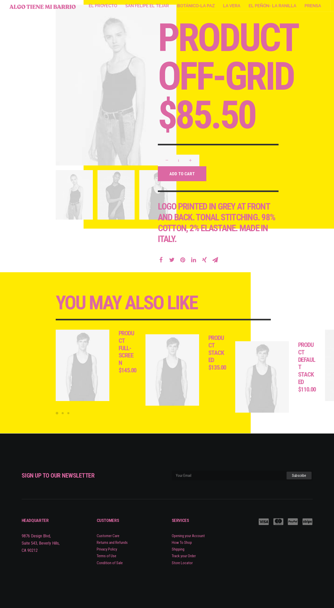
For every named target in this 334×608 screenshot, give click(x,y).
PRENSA (313, 5)
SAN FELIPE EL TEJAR (147, 5)
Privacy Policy (107, 549)
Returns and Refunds (112, 542)
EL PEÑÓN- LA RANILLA (272, 5)
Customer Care (108, 536)
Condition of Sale (110, 563)
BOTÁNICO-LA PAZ (196, 5)
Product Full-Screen (137, 348)
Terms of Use (106, 556)
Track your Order (184, 556)
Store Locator (182, 563)
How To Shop (182, 542)
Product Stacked (227, 349)
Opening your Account (188, 536)
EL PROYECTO (103, 5)
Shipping (178, 549)
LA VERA (231, 5)
